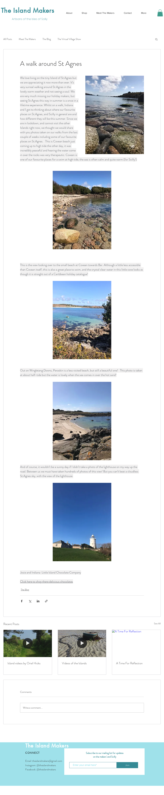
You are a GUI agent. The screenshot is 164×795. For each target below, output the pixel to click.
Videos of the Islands (74, 663)
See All (157, 623)
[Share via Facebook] (21, 601)
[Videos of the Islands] (82, 643)
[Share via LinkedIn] (38, 601)
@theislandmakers (46, 765)
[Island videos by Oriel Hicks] (28, 643)
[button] (160, 12)
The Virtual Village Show (69, 39)
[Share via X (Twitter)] (29, 601)
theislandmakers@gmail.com (47, 761)
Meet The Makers (27, 39)
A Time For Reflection (129, 663)
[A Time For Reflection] (136, 643)
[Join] (127, 765)
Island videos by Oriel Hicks (24, 663)
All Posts (7, 39)
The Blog (47, 39)
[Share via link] (46, 601)
